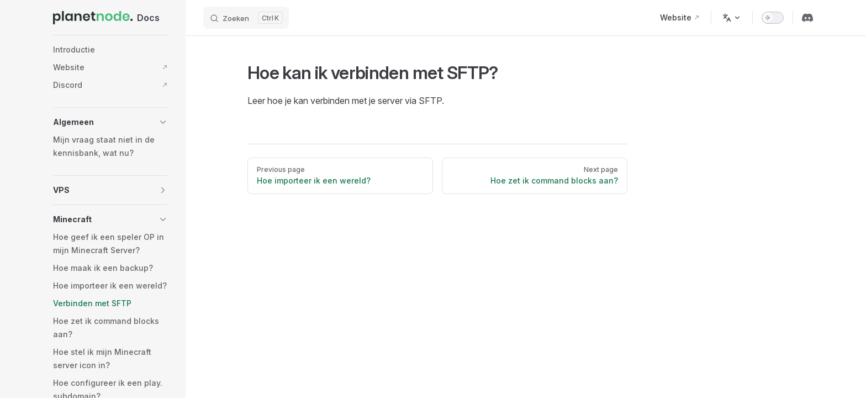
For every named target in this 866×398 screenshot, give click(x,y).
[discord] (807, 18)
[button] (110, 122)
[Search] (246, 18)
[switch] (773, 18)
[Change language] (732, 17)
